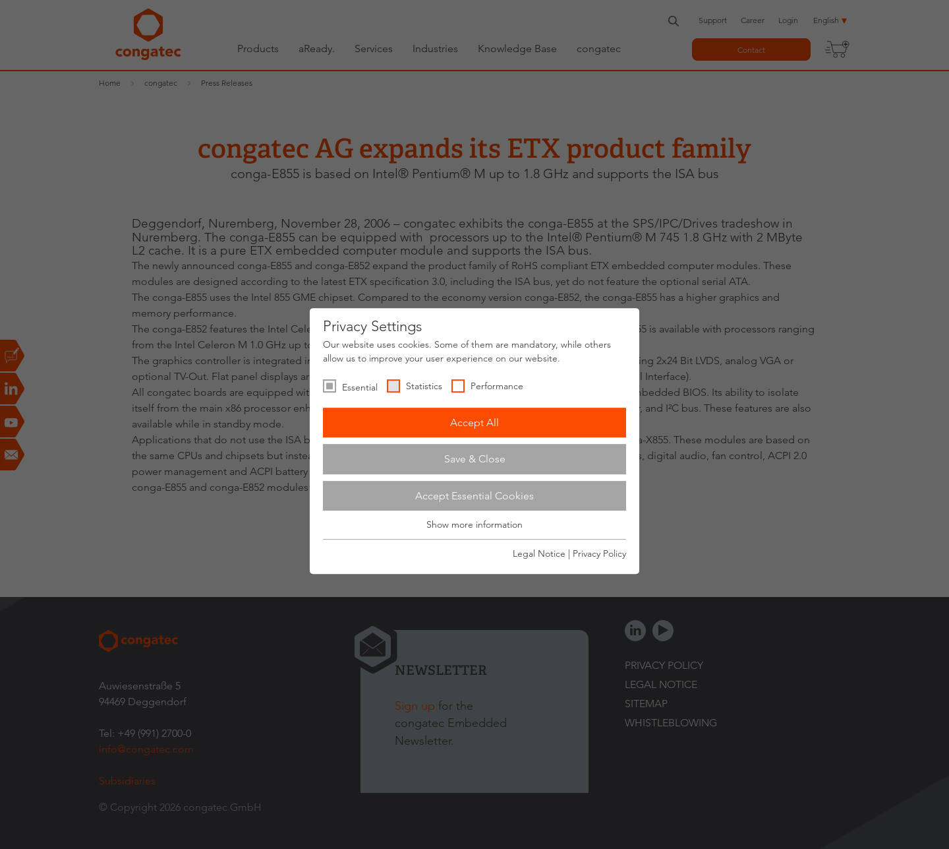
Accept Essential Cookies (474, 495)
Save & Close (474, 459)
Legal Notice (539, 553)
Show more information (474, 525)
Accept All (474, 422)
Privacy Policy (599, 553)
